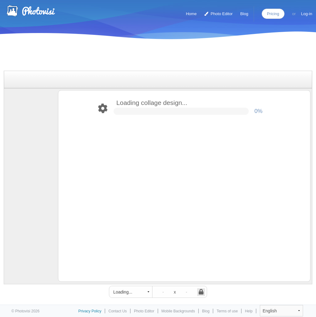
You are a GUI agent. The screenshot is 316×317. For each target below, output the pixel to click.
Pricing (273, 13)
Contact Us (118, 311)
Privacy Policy (90, 311)
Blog (244, 13)
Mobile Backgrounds (178, 311)
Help (249, 311)
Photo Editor (218, 13)
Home (191, 13)
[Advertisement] (151, 56)
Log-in (306, 13)
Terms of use (227, 311)
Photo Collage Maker (30, 11)
